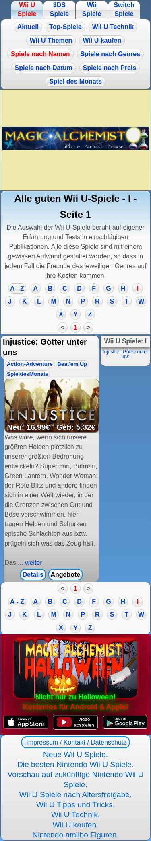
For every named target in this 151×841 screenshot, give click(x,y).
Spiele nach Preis (110, 67)
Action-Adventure (30, 364)
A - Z (17, 288)
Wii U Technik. (75, 814)
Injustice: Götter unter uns (125, 354)
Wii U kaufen (102, 40)
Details (33, 574)
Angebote (65, 574)
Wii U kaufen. (75, 824)
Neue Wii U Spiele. (75, 754)
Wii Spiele (91, 9)
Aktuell (28, 26)
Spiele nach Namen (40, 54)
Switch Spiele (124, 9)
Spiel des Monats (75, 81)
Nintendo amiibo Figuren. (75, 835)
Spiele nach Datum (43, 67)
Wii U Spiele (26, 9)
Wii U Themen (51, 40)
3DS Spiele (59, 9)
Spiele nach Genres (111, 54)
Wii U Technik (113, 26)
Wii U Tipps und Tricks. (75, 804)
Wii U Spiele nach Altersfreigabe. (75, 794)
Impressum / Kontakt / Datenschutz (75, 742)
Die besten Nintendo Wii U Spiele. (75, 764)
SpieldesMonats (28, 374)
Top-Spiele (65, 26)
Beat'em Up (72, 364)
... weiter (29, 562)
